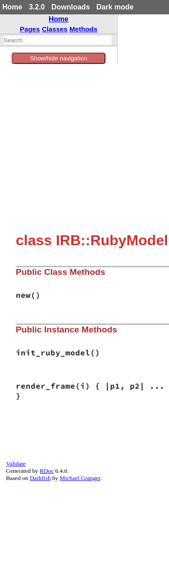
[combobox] (57, 40)
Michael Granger (80, 478)
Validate (16, 463)
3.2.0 (37, 7)
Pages (30, 29)
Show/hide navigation (58, 58)
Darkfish (40, 478)
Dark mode (115, 7)
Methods (83, 29)
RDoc (47, 470)
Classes (55, 29)
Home (12, 7)
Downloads (70, 7)
